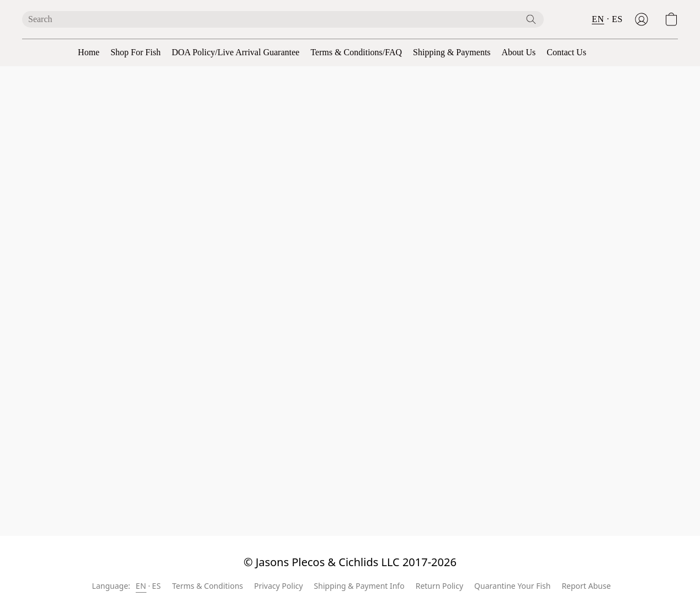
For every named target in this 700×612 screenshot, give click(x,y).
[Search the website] (531, 19)
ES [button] (617, 19)
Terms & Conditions (207, 586)
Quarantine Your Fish (512, 586)
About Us (519, 52)
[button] (641, 19)
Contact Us (566, 52)
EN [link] (141, 586)
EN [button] (598, 19)
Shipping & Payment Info (359, 586)
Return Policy (439, 586)
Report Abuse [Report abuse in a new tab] (586, 586)
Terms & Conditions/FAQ (356, 52)
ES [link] (156, 586)
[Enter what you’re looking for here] (283, 19)
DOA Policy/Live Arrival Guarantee (236, 52)
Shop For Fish (135, 52)
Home (88, 52)
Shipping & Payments (451, 52)
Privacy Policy (278, 586)
